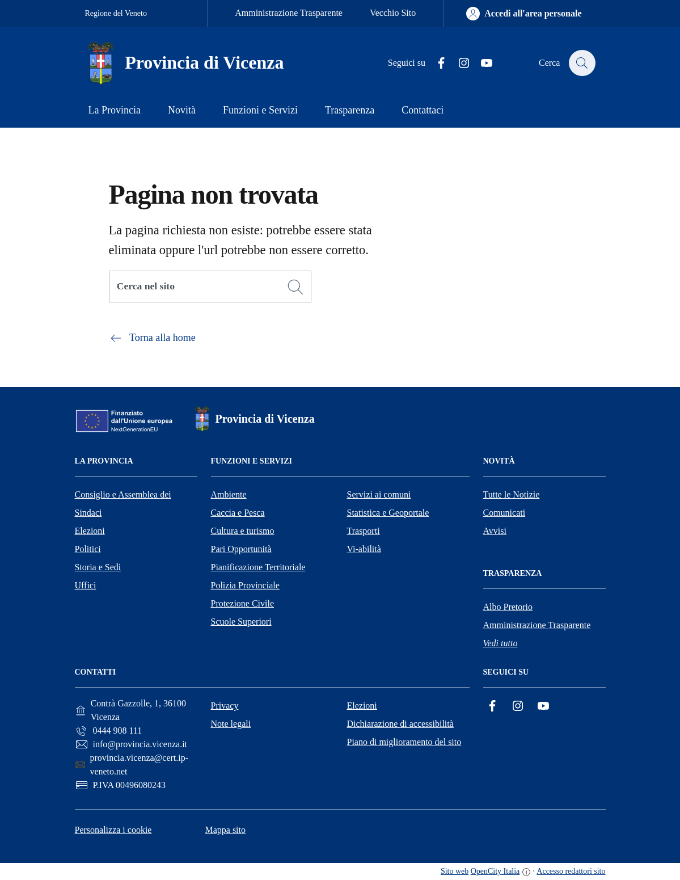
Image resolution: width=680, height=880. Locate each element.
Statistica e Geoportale (388, 512)
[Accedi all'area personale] (524, 13)
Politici (88, 549)
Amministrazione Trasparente (289, 13)
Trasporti (363, 531)
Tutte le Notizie (511, 494)
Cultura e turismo (242, 531)
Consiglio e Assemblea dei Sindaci (123, 503)
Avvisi (494, 531)
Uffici (85, 585)
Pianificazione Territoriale (258, 567)
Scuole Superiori (241, 621)
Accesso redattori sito (571, 871)
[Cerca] (295, 287)
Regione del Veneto (116, 13)
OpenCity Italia (495, 871)
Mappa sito (225, 830)
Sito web (454, 871)
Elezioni (90, 531)
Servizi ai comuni (379, 494)
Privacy (225, 705)
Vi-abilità (364, 549)
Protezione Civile (242, 603)
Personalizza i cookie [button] (113, 830)
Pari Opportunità (241, 549)
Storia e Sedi (98, 567)
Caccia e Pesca (238, 512)
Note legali (231, 724)
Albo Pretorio (508, 607)
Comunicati (504, 512)
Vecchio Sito (393, 13)
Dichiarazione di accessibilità (400, 724)
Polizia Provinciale (245, 585)
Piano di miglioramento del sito (404, 742)
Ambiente (229, 494)
